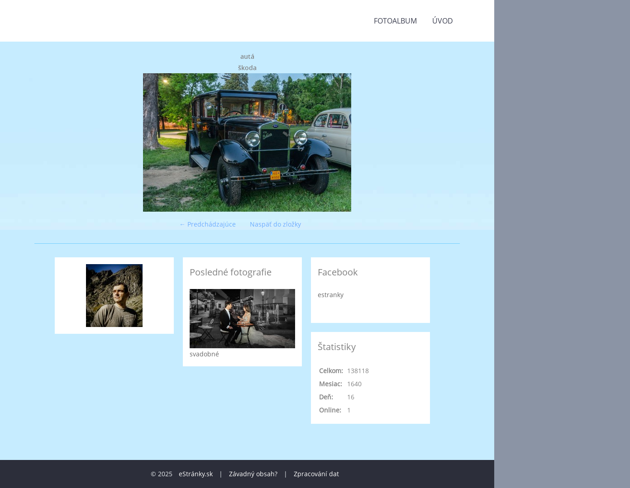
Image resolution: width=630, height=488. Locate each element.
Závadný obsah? (253, 473)
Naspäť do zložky (275, 224)
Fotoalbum (395, 21)
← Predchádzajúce (207, 224)
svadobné (204, 354)
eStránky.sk (196, 473)
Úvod (442, 21)
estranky (331, 294)
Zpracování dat (316, 473)
